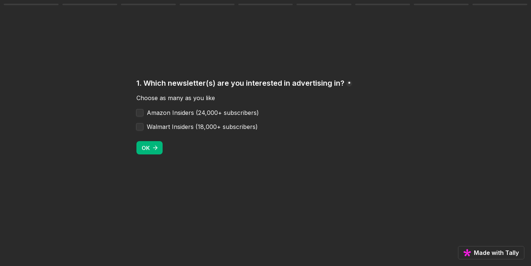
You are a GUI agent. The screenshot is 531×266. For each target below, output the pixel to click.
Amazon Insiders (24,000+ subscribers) (203, 112)
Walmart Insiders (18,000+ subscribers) (202, 126)
